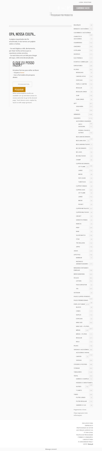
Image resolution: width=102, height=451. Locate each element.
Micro (80, 174)
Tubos (76, 394)
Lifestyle (77, 254)
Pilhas (76, 346)
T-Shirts (79, 390)
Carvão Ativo (81, 76)
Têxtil (76, 376)
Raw (77, 231)
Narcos (78, 224)
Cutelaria (77, 50)
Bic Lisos (79, 152)
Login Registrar (85, 2)
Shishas (79, 360)
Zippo (78, 247)
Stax (77, 239)
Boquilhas (79, 72)
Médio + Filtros (81, 334)
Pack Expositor (81, 285)
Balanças (77, 25)
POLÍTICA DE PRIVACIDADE (84, 435)
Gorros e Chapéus (82, 379)
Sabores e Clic (81, 405)
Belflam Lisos (81, 140)
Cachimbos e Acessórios (82, 32)
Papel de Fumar (79, 304)
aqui (79, 413)
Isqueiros (77, 118)
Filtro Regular (81, 401)
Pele (77, 110)
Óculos (76, 278)
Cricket (78, 216)
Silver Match (80, 235)
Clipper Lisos (80, 190)
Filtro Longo (80, 397)
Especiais (79, 80)
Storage (77, 368)
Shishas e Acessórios (81, 349)
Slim (77, 95)
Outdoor (77, 292)
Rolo (77, 341)
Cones (78, 311)
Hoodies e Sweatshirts (84, 383)
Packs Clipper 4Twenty (82, 296)
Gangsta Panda (81, 220)
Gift (75, 103)
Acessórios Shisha (82, 352)
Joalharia (79, 106)
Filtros (76, 69)
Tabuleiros (78, 372)
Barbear (79, 257)
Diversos (77, 54)
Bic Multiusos (81, 156)
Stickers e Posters (80, 364)
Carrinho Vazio (82, 8)
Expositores (78, 65)
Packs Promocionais (81, 300)
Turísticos (82, 182)
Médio (78, 330)
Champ (78, 160)
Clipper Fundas (81, 186)
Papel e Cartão (81, 84)
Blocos (78, 307)
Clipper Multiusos (82, 212)
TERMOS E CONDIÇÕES (85, 437)
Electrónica (78, 58)
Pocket (80, 204)
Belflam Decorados (83, 137)
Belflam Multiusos (83, 144)
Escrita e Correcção (81, 62)
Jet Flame (81, 166)
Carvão (78, 356)
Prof (77, 227)
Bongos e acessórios (81, 29)
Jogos (76, 251)
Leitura (78, 281)
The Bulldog (80, 243)
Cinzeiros (77, 46)
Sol (77, 288)
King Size (79, 322)
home (22, 72)
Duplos (78, 315)
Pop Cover (82, 178)
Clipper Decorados (82, 163)
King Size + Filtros (82, 326)
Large (80, 170)
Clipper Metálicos (82, 208)
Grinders (77, 114)
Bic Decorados (81, 148)
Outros (78, 386)
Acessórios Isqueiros (83, 121)
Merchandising (79, 274)
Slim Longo (80, 99)
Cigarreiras (78, 42)
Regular (79, 88)
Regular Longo (81, 91)
